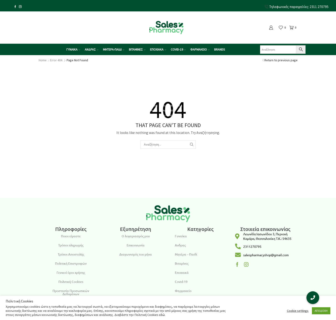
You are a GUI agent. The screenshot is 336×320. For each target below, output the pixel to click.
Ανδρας (180, 245)
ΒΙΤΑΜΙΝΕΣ (137, 49)
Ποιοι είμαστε (71, 236)
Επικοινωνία (136, 245)
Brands (219, 49)
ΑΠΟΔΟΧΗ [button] (321, 311)
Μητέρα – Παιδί (186, 254)
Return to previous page (281, 60)
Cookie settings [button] (297, 311)
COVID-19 (178, 49)
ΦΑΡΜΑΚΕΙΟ (200, 49)
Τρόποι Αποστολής (71, 254)
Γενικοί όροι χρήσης (71, 272)
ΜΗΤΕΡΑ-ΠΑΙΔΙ (113, 49)
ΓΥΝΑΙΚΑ (73, 49)
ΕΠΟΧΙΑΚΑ (158, 49)
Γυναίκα (181, 236)
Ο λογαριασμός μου (136, 236)
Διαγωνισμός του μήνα (135, 254)
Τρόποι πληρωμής (70, 245)
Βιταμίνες (181, 263)
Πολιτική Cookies (70, 281)
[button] (312, 297)
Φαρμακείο (183, 291)
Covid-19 (181, 281)
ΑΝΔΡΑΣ (91, 49)
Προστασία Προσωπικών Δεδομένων (71, 292)
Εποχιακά (182, 272)
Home (43, 60)
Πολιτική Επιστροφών (71, 263)
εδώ (162, 315)
